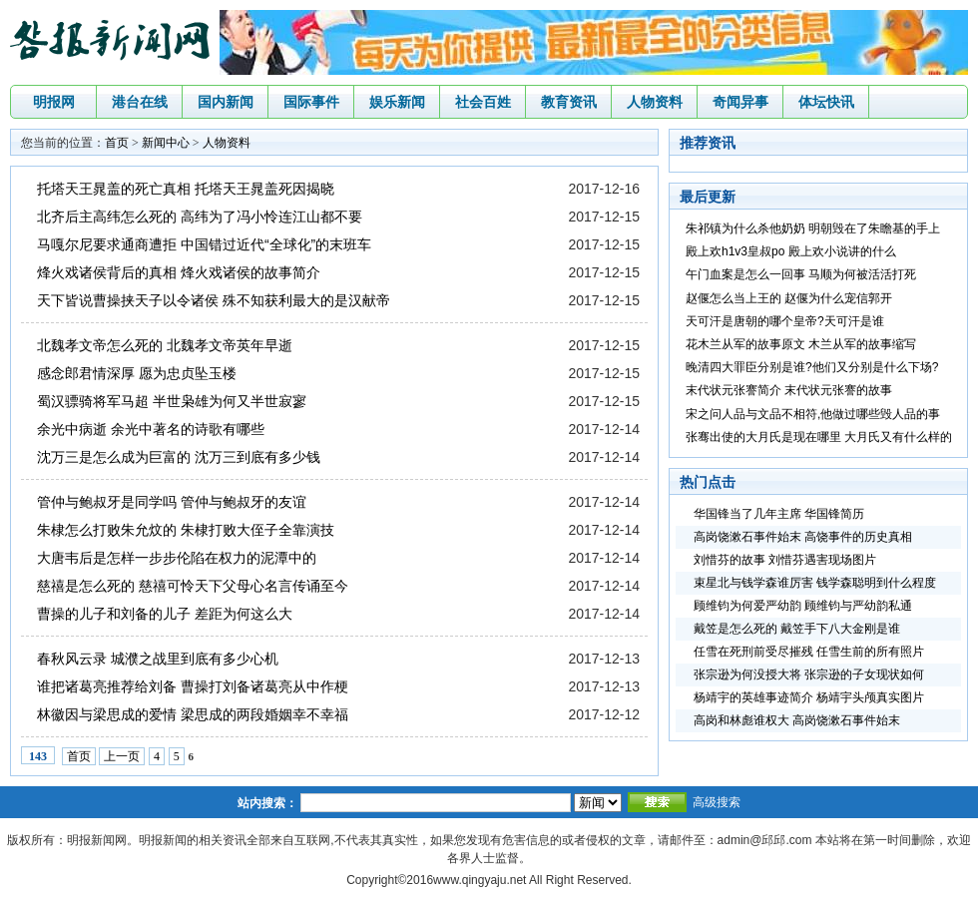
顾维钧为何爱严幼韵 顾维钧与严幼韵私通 (803, 606)
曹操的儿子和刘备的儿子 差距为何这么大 (164, 614)
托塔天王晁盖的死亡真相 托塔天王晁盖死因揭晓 (185, 189)
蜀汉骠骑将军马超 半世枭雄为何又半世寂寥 (171, 401)
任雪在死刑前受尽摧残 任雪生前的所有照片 (809, 652)
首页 (117, 143)
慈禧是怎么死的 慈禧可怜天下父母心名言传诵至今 (192, 586)
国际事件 (311, 102)
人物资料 (655, 102)
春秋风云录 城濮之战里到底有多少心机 (157, 659)
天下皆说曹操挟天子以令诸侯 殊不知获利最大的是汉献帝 (213, 300)
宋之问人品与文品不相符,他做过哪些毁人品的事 (813, 414)
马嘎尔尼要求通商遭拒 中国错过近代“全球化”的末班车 (204, 244)
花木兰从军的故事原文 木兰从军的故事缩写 (801, 344)
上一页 (122, 756)
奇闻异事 (740, 102)
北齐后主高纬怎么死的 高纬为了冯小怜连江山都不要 (199, 216)
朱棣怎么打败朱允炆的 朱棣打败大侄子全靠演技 (185, 530)
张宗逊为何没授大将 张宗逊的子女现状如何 (809, 674)
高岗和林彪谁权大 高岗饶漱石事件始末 (797, 720)
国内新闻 (225, 102)
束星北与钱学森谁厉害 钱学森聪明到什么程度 (815, 583)
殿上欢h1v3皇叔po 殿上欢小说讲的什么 (791, 251)
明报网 (54, 102)
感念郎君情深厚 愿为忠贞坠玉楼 (137, 373)
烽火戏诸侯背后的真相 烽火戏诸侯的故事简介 (178, 272)
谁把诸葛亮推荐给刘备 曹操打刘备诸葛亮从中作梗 (192, 686)
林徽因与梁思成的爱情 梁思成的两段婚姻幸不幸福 (192, 714)
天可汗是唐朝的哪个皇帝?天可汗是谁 (785, 321)
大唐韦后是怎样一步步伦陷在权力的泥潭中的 (176, 558)
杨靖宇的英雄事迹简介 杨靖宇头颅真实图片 (809, 697)
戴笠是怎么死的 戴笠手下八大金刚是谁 (797, 629)
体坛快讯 (826, 102)
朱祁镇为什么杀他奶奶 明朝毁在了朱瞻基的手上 (813, 228)
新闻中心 (166, 143)
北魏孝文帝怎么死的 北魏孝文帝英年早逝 (164, 345)
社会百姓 (483, 102)
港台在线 (140, 102)
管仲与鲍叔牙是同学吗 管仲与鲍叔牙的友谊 (171, 502)
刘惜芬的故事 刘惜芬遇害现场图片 (785, 560)
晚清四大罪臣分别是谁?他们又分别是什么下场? (812, 367)
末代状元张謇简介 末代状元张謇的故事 (789, 390)
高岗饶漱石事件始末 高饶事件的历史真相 (803, 537)
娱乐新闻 (397, 102)
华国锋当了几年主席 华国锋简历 (779, 514)
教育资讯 (569, 102)
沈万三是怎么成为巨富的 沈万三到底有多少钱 (178, 457)
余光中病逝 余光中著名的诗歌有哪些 (150, 429)
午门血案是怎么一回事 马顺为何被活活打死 (801, 274)
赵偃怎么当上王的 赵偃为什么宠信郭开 (789, 298)
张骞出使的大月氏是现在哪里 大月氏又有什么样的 (819, 437)
